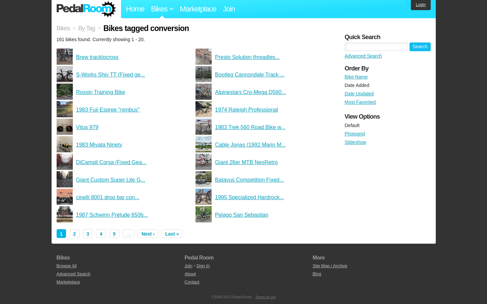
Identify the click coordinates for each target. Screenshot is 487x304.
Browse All (67, 265)
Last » (172, 234)
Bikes (63, 28)
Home (135, 9)
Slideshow (355, 142)
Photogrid (355, 133)
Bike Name (356, 77)
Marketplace (198, 9)
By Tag (86, 28)
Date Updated (359, 93)
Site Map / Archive (330, 265)
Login (421, 4)
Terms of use (265, 297)
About (190, 273)
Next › (148, 234)
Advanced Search (363, 56)
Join (229, 9)
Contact (192, 281)
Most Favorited (360, 102)
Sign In (203, 265)
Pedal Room (86, 9)
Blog (317, 273)
